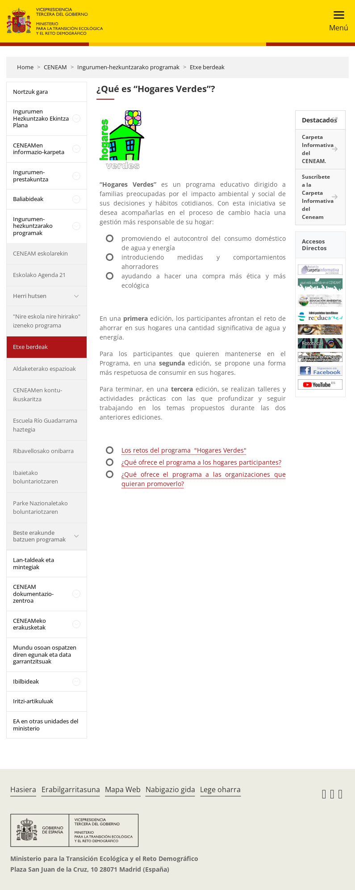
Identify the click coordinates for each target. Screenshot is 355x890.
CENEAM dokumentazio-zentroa (33, 594)
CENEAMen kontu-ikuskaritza (37, 394)
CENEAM (55, 67)
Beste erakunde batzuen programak (39, 536)
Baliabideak (28, 199)
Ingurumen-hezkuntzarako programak (128, 67)
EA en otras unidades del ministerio (45, 724)
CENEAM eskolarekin (40, 253)
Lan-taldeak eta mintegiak (33, 563)
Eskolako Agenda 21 (39, 275)
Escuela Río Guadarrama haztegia (45, 424)
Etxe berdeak (207, 67)
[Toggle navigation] (336, 21)
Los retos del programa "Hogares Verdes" (183, 450)
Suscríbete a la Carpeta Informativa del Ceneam (318, 197)
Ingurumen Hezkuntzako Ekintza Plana (41, 118)
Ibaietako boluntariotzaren (35, 477)
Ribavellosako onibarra (43, 451)
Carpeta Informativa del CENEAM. (318, 149)
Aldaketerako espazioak (44, 369)
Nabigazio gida (170, 789)
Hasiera (23, 789)
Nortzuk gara (30, 92)
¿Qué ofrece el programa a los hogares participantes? (201, 462)
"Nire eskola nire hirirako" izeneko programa (46, 320)
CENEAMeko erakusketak (29, 624)
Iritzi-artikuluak (33, 701)
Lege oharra (220, 789)
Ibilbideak (26, 681)
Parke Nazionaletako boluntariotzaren (40, 507)
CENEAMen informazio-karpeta (38, 148)
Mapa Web (123, 789)
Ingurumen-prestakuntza (30, 175)
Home (25, 67)
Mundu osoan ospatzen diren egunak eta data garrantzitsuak (44, 654)
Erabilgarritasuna (71, 789)
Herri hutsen (29, 296)
